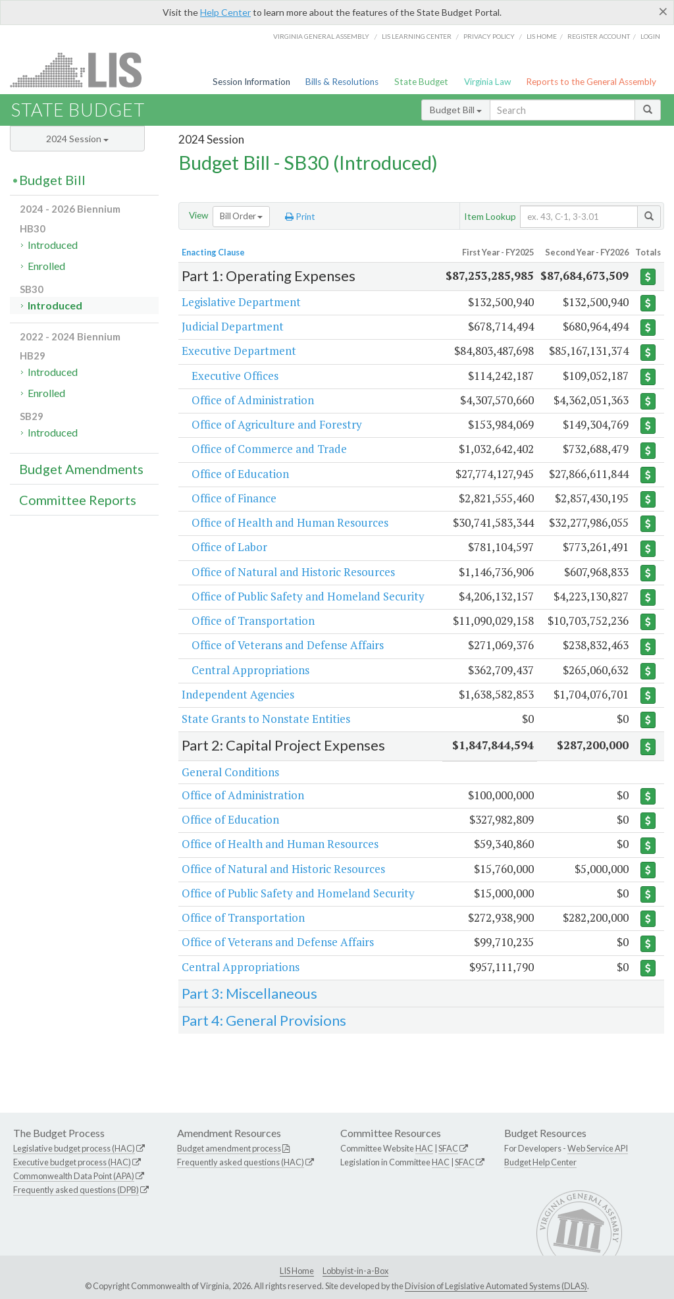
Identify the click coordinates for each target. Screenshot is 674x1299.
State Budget (421, 81)
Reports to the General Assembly (591, 81)
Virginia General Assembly (321, 36)
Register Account (598, 36)
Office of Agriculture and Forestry (277, 424)
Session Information (251, 81)
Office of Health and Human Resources (290, 522)
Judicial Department (233, 326)
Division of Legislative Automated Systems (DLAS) (496, 1286)
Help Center (225, 12)
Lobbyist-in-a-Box (355, 1270)
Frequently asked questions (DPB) (76, 1189)
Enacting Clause (213, 252)
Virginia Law (487, 81)
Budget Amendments (81, 469)
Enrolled (46, 265)
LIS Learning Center (417, 36)
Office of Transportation (253, 620)
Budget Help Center (540, 1162)
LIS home (542, 36)
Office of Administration (253, 400)
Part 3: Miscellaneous (249, 993)
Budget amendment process (229, 1148)
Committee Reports (77, 500)
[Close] (663, 11)
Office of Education (240, 473)
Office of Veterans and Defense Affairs (288, 644)
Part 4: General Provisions (264, 1020)
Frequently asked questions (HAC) (240, 1162)
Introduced (53, 244)
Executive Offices (235, 375)
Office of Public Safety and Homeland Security (308, 596)
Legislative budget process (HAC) (74, 1148)
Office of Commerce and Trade (269, 448)
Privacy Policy (489, 36)
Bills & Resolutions (341, 81)
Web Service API (597, 1148)
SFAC (448, 1148)
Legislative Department (241, 301)
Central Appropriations (250, 669)
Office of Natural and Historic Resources (293, 571)
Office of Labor (229, 546)
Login (650, 36)
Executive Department (239, 350)
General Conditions (230, 772)
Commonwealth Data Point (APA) (73, 1176)
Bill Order (241, 216)
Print (300, 216)
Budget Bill (456, 109)
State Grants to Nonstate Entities (266, 718)
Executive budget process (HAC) (72, 1162)
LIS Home (297, 1270)
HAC (424, 1148)
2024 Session (77, 138)
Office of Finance (234, 498)
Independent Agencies (238, 694)
